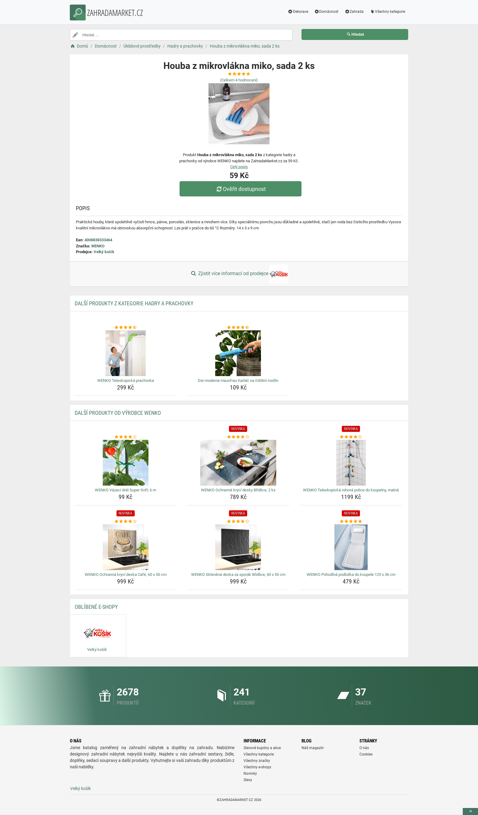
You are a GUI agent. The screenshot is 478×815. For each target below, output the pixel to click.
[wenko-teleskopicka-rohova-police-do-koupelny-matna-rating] (351, 437)
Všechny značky (257, 761)
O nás (364, 748)
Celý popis (239, 166)
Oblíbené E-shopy (96, 607)
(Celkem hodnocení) (239, 80)
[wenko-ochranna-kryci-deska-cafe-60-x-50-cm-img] (126, 547)
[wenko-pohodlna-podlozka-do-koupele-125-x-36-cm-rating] (351, 522)
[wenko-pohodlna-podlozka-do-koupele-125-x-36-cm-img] (351, 547)
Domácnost (326, 11)
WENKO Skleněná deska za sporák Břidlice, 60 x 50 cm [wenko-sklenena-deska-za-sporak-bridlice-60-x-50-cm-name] (238, 574)
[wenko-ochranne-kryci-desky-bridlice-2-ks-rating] (238, 437)
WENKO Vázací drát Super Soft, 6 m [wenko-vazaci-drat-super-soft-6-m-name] (125, 490)
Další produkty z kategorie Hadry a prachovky (134, 303)
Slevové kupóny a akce (262, 748)
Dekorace (298, 11)
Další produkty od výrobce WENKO (118, 413)
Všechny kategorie (387, 11)
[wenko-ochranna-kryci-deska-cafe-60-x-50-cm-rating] (126, 522)
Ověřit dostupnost (240, 189)
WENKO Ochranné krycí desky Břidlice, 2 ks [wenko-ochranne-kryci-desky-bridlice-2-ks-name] (238, 490)
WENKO (98, 246)
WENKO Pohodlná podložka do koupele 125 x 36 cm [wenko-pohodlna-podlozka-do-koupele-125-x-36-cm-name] (351, 574)
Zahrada (354, 11)
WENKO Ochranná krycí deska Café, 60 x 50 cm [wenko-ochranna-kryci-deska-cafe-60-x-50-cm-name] (125, 574)
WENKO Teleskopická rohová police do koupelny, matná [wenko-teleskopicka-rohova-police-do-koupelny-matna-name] (351, 490)
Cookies (366, 754)
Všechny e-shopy (257, 767)
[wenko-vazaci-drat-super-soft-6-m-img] (126, 463)
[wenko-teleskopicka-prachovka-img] (126, 353)
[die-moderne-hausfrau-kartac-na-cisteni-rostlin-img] (238, 353)
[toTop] (470, 811)
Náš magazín (312, 748)
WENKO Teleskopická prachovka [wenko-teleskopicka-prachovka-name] (125, 380)
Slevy (248, 780)
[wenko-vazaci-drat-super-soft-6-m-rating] (126, 437)
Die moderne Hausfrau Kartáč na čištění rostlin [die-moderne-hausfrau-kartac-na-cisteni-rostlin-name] (238, 380)
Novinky (250, 773)
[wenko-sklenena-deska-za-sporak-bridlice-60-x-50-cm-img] (238, 547)
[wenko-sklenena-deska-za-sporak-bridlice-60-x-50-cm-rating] (238, 522)
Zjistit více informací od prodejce (239, 274)
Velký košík (104, 252)
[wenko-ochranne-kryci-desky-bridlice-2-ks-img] (238, 463)
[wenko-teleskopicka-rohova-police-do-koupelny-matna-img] (351, 463)
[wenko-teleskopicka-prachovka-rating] (126, 328)
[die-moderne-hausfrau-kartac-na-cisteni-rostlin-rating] (238, 328)
